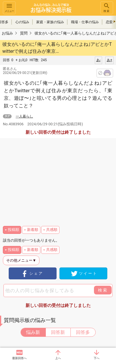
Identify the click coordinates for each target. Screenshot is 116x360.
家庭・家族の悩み (50, 22)
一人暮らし (24, 116)
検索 (106, 7)
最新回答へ (19, 358)
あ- (98, 60)
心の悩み (22, 22)
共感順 (51, 229)
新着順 (32, 229)
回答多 (83, 332)
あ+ (109, 60)
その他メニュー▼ (21, 260)
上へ (58, 358)
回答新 (58, 332)
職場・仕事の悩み (85, 22)
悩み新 (33, 332)
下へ (96, 358)
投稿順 (13, 229)
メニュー (9, 7)
